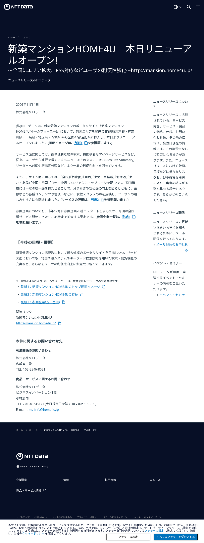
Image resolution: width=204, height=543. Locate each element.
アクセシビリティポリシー (116, 517)
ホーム (11, 37)
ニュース (25, 37)
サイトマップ (22, 517)
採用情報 (110, 480)
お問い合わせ (40, 517)
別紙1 (78, 143)
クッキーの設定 (128, 536)
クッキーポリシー (33, 533)
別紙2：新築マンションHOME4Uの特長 (49, 294)
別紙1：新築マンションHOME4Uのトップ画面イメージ (60, 287)
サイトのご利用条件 (62, 517)
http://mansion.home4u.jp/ (36, 323)
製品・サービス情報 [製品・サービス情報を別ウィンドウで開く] (28, 490)
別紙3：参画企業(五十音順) (40, 302)
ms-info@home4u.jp (44, 409)
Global (34, 466)
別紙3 (126, 217)
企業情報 (21, 480)
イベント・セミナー (173, 295)
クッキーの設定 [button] (154, 530)
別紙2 (94, 200)
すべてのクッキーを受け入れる (176, 536)
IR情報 (65, 480)
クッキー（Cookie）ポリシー (148, 517)
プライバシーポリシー (88, 517)
